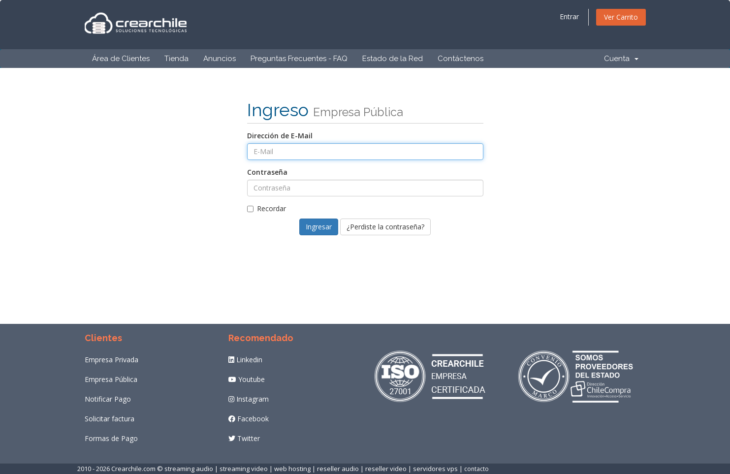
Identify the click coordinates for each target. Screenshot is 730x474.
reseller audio (338, 468)
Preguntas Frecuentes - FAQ (299, 58)
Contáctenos (460, 58)
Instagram (248, 399)
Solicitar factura (109, 418)
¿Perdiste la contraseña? (385, 226)
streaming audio (188, 468)
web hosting (292, 468)
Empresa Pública (111, 379)
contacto (476, 469)
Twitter (244, 438)
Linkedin (245, 359)
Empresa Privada (111, 359)
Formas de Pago (111, 438)
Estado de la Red (392, 58)
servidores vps (435, 468)
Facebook (248, 418)
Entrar (569, 16)
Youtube (246, 379)
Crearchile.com (133, 468)
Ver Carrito (621, 17)
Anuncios (219, 58)
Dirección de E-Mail (280, 135)
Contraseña (267, 172)
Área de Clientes (121, 58)
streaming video (244, 468)
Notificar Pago (108, 399)
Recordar (266, 208)
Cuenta (621, 58)
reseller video (386, 468)
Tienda (176, 58)
